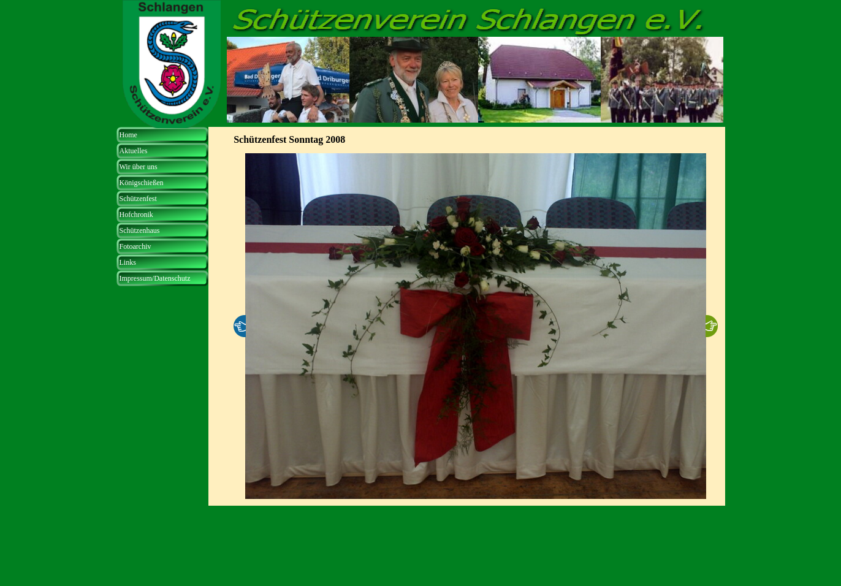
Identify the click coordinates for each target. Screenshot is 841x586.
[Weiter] (712, 326)
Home (128, 135)
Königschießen (142, 182)
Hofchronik (136, 214)
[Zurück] (240, 326)
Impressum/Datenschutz (155, 278)
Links (128, 262)
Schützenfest (138, 198)
